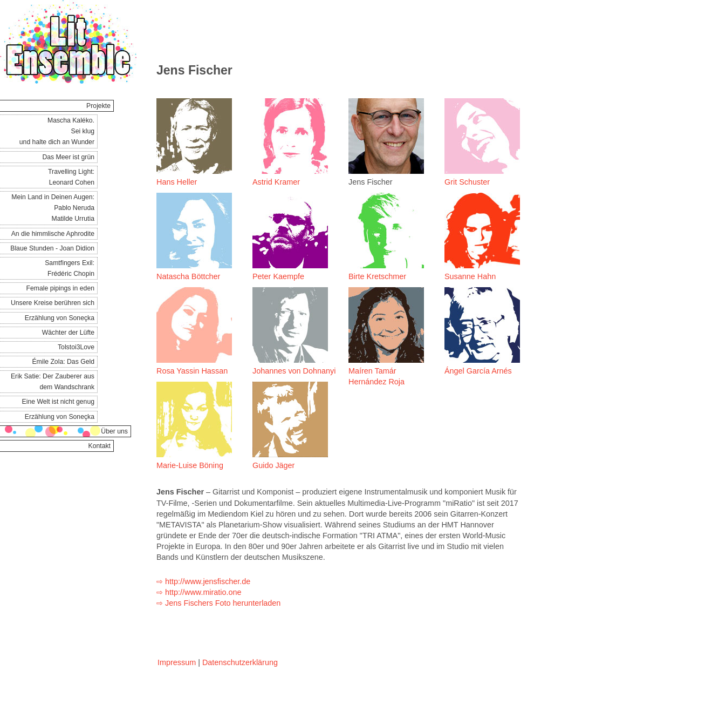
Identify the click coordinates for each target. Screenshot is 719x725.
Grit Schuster (467, 182)
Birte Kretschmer (377, 276)
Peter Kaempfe (278, 276)
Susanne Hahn (470, 276)
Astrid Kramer (276, 182)
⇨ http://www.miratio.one (199, 592)
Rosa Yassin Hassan (192, 371)
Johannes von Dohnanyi (293, 371)
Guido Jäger (273, 465)
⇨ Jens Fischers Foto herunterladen (218, 603)
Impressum (177, 662)
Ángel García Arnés (478, 371)
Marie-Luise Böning (189, 465)
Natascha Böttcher (188, 276)
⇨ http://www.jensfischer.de (203, 581)
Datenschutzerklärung (240, 662)
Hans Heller (176, 182)
